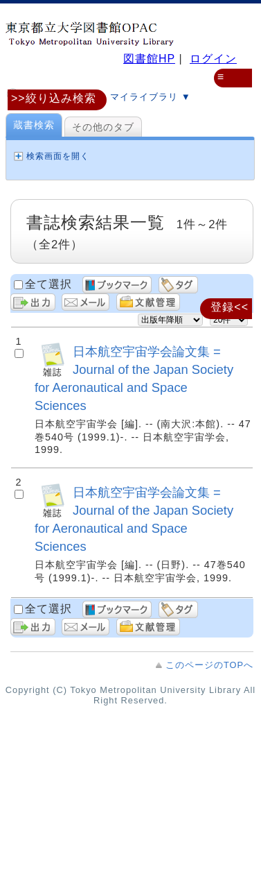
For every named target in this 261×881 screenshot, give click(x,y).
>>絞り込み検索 (53, 98)
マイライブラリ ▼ (138, 96)
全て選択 (48, 284)
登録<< (229, 307)
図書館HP (149, 59)
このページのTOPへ (209, 665)
